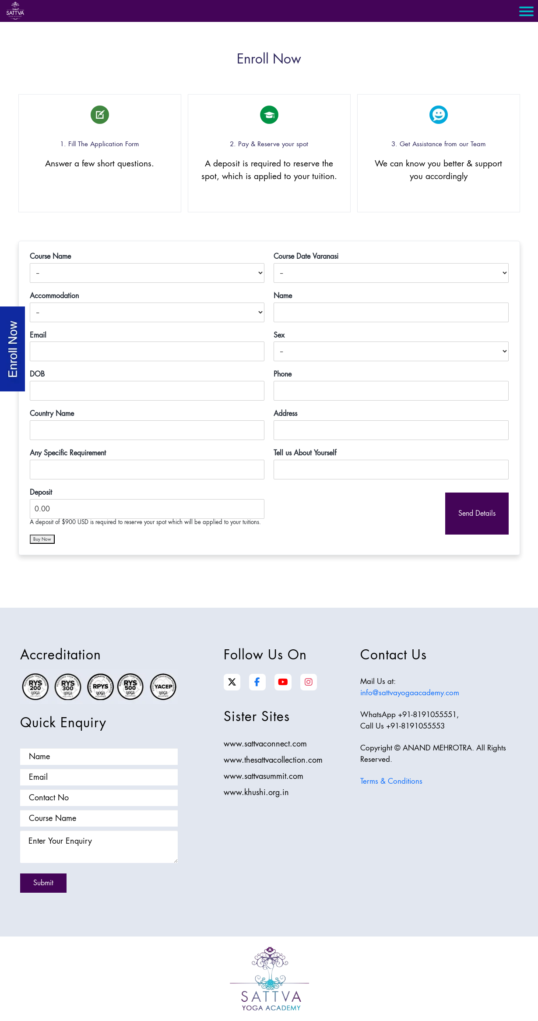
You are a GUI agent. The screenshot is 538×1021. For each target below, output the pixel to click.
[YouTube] (283, 682)
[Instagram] (309, 682)
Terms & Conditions (391, 781)
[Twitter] (232, 682)
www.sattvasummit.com (263, 776)
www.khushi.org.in (256, 792)
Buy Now (42, 539)
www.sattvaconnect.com (265, 744)
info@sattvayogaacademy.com (409, 692)
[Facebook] (257, 682)
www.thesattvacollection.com (273, 760)
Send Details (477, 513)
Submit (43, 882)
